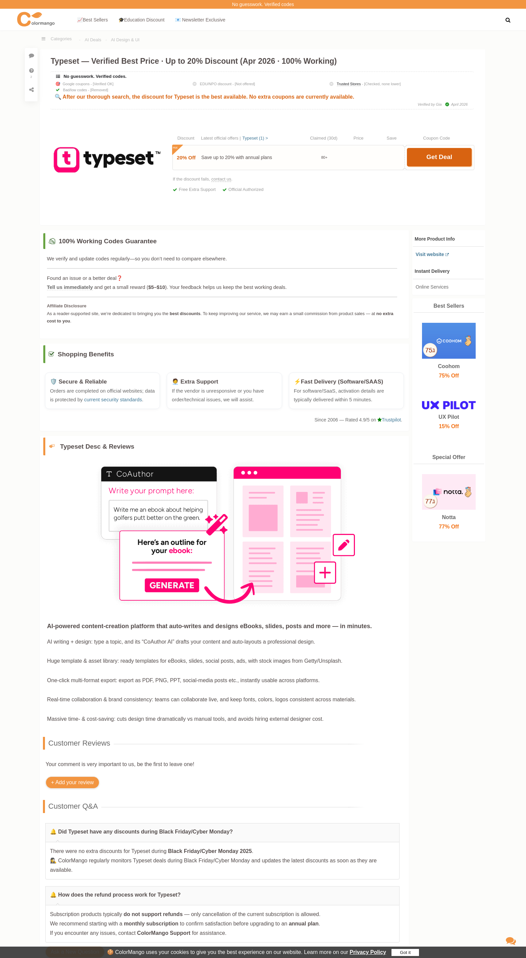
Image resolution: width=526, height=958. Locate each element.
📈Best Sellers (92, 19)
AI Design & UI (125, 39)
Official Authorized (246, 189)
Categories (61, 38)
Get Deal (439, 156)
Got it (405, 952)
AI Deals (93, 39)
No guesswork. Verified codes (263, 4)
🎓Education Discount (141, 19)
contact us (221, 179)
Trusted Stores (349, 84)
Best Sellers (448, 306)
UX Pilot (449, 417)
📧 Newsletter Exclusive (200, 19)
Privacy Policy (368, 952)
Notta (449, 517)
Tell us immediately (70, 287)
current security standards (113, 403)
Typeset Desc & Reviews (97, 449)
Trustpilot (389, 423)
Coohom (449, 366)
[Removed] (99, 90)
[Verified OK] (103, 84)
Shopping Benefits (86, 357)
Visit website (430, 254)
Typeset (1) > (255, 138)
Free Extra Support (197, 189)
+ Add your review (72, 786)
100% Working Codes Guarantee (108, 241)
